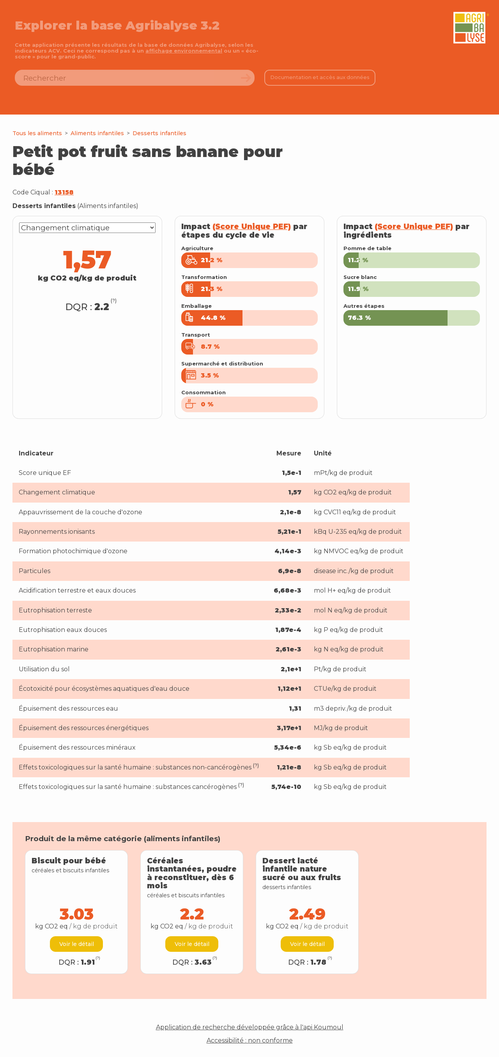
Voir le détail (76, 944)
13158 (64, 192)
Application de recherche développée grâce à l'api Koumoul (249, 1027)
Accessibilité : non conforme (250, 1040)
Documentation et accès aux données (320, 77)
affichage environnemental (183, 51)
